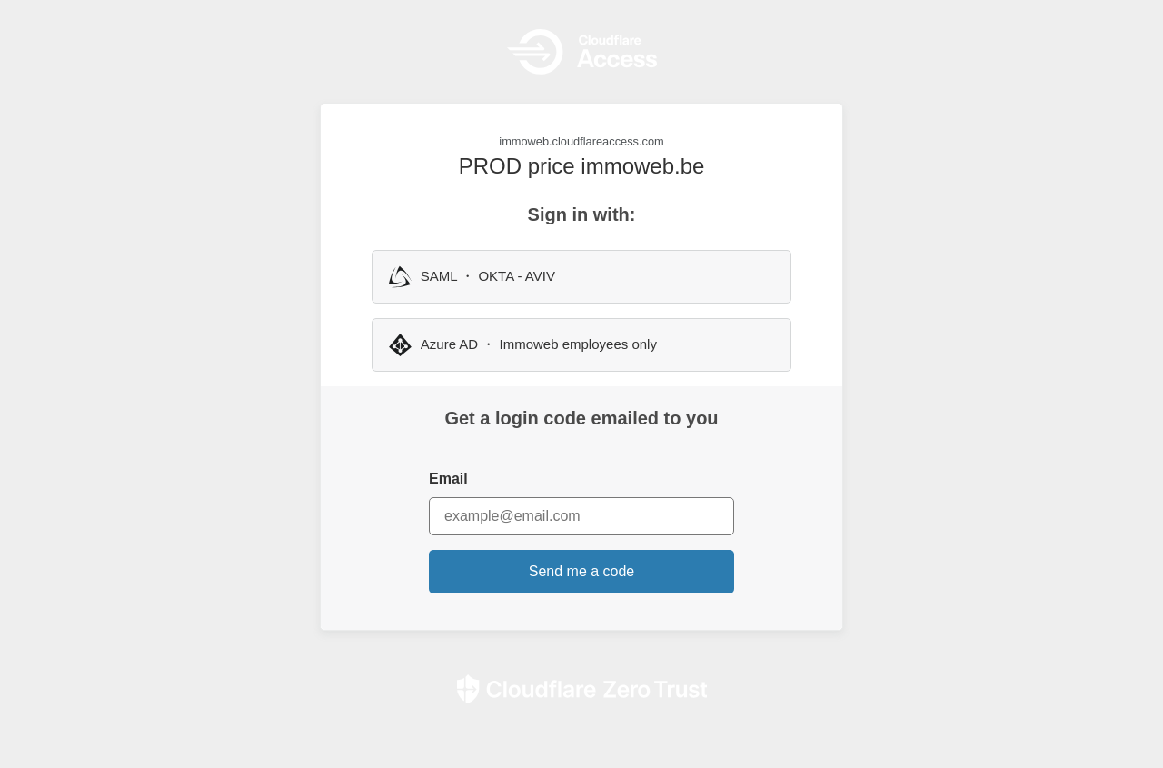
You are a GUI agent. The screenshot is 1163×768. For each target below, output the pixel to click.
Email (448, 478)
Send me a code (582, 571)
